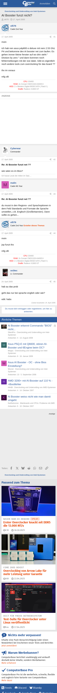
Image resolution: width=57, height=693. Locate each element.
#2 (54, 160)
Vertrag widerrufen (44, 680)
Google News (29, 656)
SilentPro (11, 332)
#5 (54, 282)
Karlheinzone (13, 403)
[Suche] (54, 3)
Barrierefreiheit (26, 683)
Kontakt (17, 680)
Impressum (7, 680)
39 (6, 493)
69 (6, 541)
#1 (54, 37)
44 (6, 590)
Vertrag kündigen (9, 683)
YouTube (17, 662)
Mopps (10, 351)
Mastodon (47, 656)
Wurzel (11, 369)
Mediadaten (28, 680)
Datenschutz (40, 683)
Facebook (10, 656)
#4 (54, 233)
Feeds (8, 651)
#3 (54, 194)
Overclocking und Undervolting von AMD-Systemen (35, 387)
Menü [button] (5, 3)
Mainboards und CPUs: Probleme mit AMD (37, 403)
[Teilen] (50, 37)
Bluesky (37, 651)
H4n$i (10, 387)
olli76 (6, 19)
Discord (22, 651)
